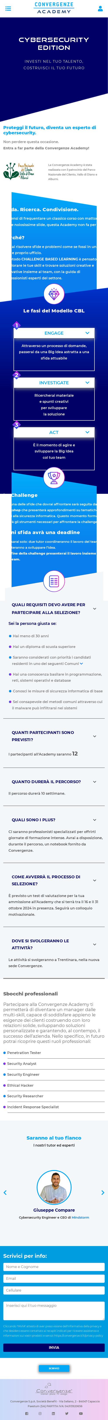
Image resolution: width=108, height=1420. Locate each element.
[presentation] (5, 1193)
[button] (54, 333)
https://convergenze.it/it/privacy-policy (78, 1335)
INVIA (54, 1348)
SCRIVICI (54, 1368)
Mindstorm (80, 1217)
